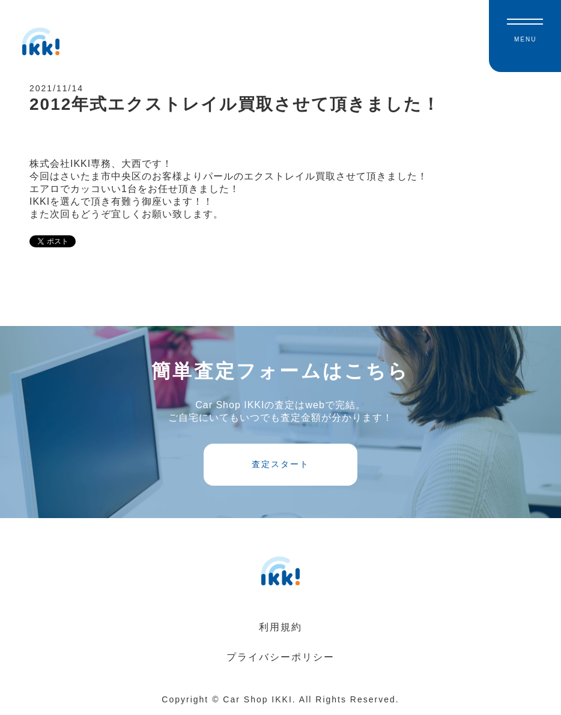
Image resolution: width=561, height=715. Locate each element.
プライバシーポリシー (280, 658)
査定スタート (280, 466)
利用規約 (280, 628)
